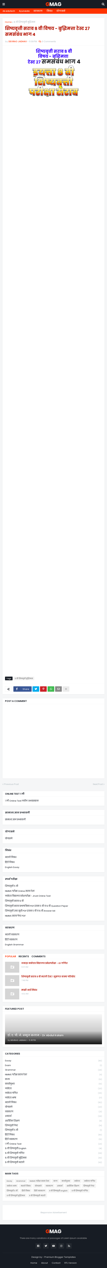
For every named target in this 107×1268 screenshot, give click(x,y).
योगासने (60, 11)
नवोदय (53, 1088)
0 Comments (49, 41)
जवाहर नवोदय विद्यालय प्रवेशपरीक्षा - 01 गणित (44, 963)
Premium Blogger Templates (60, 1257)
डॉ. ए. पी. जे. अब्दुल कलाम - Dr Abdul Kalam (35, 1035)
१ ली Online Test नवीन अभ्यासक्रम (22, 800)
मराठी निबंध (10, 857)
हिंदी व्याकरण (11, 939)
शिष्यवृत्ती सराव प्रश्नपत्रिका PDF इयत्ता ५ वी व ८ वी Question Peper (36, 906)
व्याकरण (38, 11)
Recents (24, 956)
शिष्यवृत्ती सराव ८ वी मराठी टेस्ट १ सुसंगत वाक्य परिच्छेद (48, 976)
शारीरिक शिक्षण (53, 1121)
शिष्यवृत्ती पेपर (53, 1125)
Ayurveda (24, 11)
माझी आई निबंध (29, 990)
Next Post (98, 784)
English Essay (12, 867)
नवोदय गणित (53, 1093)
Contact (56, 1262)
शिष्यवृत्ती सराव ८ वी (14, 900)
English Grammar (14, 944)
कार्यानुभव (53, 1084)
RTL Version (70, 1262)
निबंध (49, 11)
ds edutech (9, 11)
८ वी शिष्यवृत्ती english (53, 1148)
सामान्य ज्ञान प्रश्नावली (15, 819)
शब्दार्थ (53, 1116)
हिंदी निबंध (10, 862)
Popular (10, 956)
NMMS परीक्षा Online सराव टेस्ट (20, 891)
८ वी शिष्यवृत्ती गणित (53, 1153)
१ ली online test (53, 1144)
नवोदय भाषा (53, 1098)
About (44, 1262)
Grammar (53, 1070)
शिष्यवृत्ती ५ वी (11, 886)
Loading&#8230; (53, 389)
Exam (53, 1065)
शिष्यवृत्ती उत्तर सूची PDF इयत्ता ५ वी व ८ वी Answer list (30, 910)
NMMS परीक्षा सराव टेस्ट (53, 1074)
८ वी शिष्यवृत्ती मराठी (53, 1162)
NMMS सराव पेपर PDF (15, 915)
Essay (53, 1061)
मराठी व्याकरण (12, 934)
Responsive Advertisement (54, 1212)
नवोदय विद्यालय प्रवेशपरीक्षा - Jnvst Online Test (28, 895)
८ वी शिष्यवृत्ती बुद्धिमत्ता (24, 22)
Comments (38, 956)
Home (8, 22)
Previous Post (11, 784)
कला (53, 1079)
